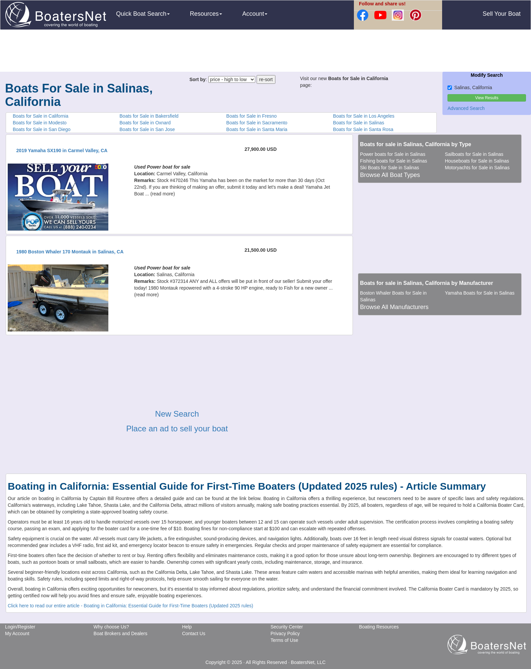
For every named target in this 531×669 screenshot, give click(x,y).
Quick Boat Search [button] (143, 13)
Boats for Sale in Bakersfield (148, 116)
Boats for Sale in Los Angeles (363, 116)
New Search (177, 413)
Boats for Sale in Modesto (39, 122)
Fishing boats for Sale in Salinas (393, 161)
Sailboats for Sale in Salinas (474, 154)
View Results (486, 98)
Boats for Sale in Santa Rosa (363, 129)
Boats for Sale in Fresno (251, 116)
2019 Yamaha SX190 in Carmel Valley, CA (62, 150)
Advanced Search (466, 108)
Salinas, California (469, 87)
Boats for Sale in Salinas (358, 122)
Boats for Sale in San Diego (41, 129)
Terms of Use (284, 640)
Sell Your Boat (502, 13)
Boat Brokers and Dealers (120, 633)
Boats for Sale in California (40, 116)
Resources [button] (206, 13)
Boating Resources (379, 626)
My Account (17, 633)
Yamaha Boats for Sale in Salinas (480, 293)
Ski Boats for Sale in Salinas (389, 167)
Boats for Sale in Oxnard (145, 122)
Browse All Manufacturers (394, 307)
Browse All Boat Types (390, 175)
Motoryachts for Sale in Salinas (477, 167)
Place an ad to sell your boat (177, 428)
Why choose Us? (111, 626)
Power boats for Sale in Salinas (392, 154)
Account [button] (254, 13)
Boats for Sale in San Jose (147, 129)
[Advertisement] (266, 52)
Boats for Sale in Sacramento (256, 122)
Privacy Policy (285, 633)
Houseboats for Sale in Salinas (477, 161)
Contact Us (193, 633)
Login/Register (20, 626)
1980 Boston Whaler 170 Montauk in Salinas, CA (70, 251)
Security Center (286, 626)
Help (187, 626)
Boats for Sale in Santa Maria (256, 129)
